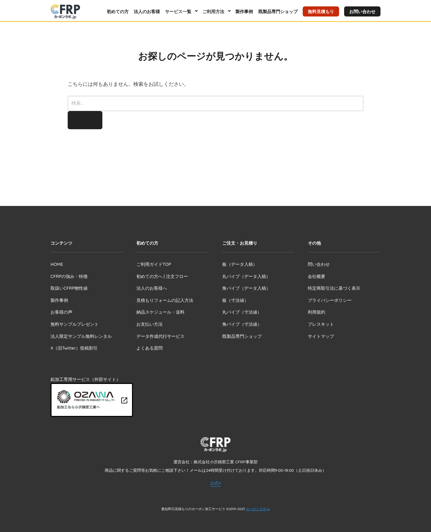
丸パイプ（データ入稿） (246, 276)
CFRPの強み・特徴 (69, 276)
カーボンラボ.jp (258, 509)
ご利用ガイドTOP (153, 264)
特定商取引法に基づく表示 (334, 288)
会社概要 (316, 276)
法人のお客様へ (151, 288)
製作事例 (244, 11)
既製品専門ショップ (278, 11)
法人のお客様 (147, 11)
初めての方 (118, 11)
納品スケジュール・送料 (160, 312)
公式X (215, 483)
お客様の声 (61, 312)
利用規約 (316, 312)
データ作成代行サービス (160, 336)
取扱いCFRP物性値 (69, 288)
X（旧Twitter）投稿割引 (74, 348)
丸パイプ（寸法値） (242, 312)
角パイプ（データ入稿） (246, 288)
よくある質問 (149, 348)
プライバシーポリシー (330, 300)
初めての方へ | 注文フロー (162, 276)
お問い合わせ (362, 11)
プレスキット (321, 324)
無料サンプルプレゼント (75, 324)
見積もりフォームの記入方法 (164, 300)
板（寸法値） (235, 300)
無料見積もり (321, 11)
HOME (57, 264)
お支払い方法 (149, 324)
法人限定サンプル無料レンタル (81, 336)
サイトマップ (321, 336)
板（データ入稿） (239, 264)
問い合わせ (319, 264)
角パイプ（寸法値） (242, 324)
